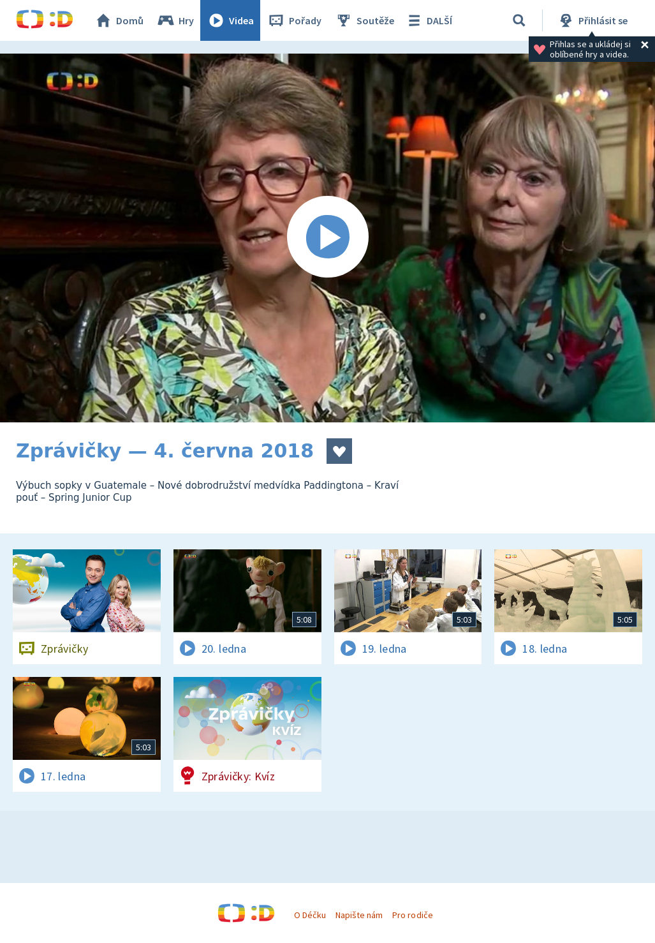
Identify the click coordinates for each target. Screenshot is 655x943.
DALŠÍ (428, 20)
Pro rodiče (412, 915)
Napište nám (359, 915)
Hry (175, 20)
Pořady (294, 20)
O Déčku (310, 915)
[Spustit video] (327, 238)
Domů (119, 20)
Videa (230, 20)
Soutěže (364, 20)
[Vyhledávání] (519, 20)
